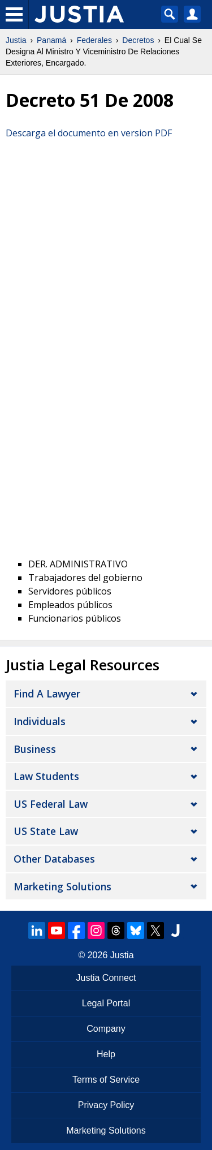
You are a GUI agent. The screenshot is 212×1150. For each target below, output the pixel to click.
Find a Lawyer (47, 693)
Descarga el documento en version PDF (89, 133)
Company (105, 1028)
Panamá (51, 40)
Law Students (46, 776)
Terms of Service (106, 1079)
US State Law (46, 831)
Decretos (138, 40)
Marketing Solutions (62, 886)
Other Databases (54, 858)
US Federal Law (51, 804)
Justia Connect (106, 978)
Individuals (40, 721)
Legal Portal (106, 1003)
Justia (16, 40)
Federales (94, 40)
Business (35, 749)
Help (106, 1054)
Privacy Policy (106, 1105)
